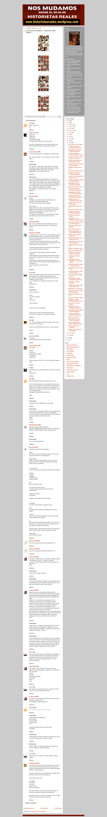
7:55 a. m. (31, 760)
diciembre (70, 124)
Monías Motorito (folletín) (72, 363)
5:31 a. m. (31, 193)
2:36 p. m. (31, 587)
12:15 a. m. (31, 174)
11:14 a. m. (31, 545)
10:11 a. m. (31, 704)
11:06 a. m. (31, 269)
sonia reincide (32, 336)
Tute (68, 373)
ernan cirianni (32, 556)
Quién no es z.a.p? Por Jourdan (75, 144)
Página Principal (44, 808)
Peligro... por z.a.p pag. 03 (74, 228)
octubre (70, 128)
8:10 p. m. (31, 663)
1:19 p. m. (31, 741)
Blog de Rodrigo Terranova (73, 347)
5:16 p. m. (31, 398)
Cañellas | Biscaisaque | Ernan (75, 248)
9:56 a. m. (31, 229)
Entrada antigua (58, 808)
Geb (30, 320)
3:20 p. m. (31, 375)
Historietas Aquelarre (72, 357)
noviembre (71, 126)
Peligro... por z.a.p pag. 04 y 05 (75, 186)
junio (69, 136)
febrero (70, 333)
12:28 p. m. (31, 712)
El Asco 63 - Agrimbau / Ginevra (75, 250)
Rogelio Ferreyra (33, 232)
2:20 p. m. (31, 333)
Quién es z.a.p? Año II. (73, 317)
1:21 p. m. (31, 750)
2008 (68, 120)
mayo (69, 138)
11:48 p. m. (31, 444)
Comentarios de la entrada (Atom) (38, 811)
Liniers (68, 359)
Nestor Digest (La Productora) (74, 365)
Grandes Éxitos (70, 355)
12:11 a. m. (31, 161)
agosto (70, 132)
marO (30, 123)
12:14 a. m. (31, 633)
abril (69, 140)
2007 (68, 122)
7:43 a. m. (31, 693)
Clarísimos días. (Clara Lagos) (75, 288)
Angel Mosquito (33, 763)
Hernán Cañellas (33, 540)
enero (69, 335)
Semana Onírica (70, 371)
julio (69, 134)
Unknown (31, 707)
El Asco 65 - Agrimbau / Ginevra (75, 170)
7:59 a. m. (31, 218)
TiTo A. (31, 272)
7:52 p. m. (31, 422)
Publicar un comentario (30, 802)
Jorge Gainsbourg (33, 151)
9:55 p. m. (31, 129)
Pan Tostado (70, 367)
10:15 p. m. (31, 148)
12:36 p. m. (31, 317)
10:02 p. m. (31, 436)
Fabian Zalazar (33, 221)
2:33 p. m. (31, 342)
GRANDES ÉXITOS (34, 424)
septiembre (71, 130)
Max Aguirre (32, 196)
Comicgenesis (70, 349)
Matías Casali (32, 132)
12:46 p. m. (31, 649)
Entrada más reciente (29, 808)
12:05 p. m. (31, 568)
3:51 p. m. (31, 620)
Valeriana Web (70, 376)
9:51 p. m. (31, 800)
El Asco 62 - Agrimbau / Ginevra (75, 297)
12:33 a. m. (31, 538)
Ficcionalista (70, 353)
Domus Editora (70, 351)
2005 (68, 339)
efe (30, 367)
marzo (70, 142)
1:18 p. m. (31, 731)
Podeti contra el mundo (72, 369)
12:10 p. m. (31, 287)
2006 (68, 337)
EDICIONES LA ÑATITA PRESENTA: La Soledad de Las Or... (75, 261)
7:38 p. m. (31, 406)
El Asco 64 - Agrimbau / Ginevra (75, 209)
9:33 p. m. (31, 684)
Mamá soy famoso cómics (73, 361)
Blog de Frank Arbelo (72, 344)
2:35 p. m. (31, 576)
